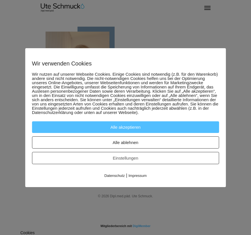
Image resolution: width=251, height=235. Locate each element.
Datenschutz (114, 175)
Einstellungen (125, 158)
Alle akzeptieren (125, 127)
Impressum (137, 175)
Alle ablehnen (125, 142)
